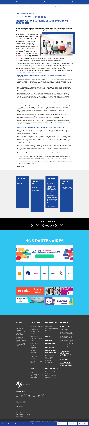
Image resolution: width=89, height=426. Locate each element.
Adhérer (48, 340)
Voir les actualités (44, 256)
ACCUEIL (31, 421)
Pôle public (33, 356)
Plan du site (65, 359)
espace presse (21, 402)
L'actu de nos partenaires (50, 351)
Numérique (33, 352)
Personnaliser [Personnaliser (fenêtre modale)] (83, 424)
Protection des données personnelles (66, 364)
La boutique (48, 360)
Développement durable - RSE (35, 329)
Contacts (49, 337)
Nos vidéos (50, 347)
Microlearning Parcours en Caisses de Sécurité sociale (66, 334)
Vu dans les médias (50, 377)
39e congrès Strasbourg (34, 376)
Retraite (32, 358)
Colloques (33, 372)
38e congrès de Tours (36, 374)
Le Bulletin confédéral (51, 328)
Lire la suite (22, 187)
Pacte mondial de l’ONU (21, 341)
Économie (33, 333)
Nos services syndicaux (49, 358)
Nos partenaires (49, 356)
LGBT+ (32, 354)
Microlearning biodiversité (64, 330)
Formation (33, 345)
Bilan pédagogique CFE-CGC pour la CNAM (21, 344)
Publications (51, 323)
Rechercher (50, 344)
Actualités (24, 7)
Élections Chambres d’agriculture (36, 336)
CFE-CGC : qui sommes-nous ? (20, 328)
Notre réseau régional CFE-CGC (22, 332)
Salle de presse (51, 368)
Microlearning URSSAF (66, 344)
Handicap (33, 347)
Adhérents (64, 323)
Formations (65, 326)
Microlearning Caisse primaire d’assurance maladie (66, 338)
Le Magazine (20, 412)
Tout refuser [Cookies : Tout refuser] (72, 424)
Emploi (32, 340)
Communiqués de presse (50, 372)
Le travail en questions (34, 349)
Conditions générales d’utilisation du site (65, 354)
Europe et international (34, 342)
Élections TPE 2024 (36, 338)
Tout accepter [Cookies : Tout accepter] (62, 424)
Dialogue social (34, 331)
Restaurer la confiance (37, 326)
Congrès (34, 368)
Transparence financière (20, 335)
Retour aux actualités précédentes (26, 13)
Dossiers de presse (50, 375)
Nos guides (48, 331)
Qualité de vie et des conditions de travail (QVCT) (36, 361)
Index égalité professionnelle (20, 338)
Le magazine (49, 326)
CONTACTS (37, 421)
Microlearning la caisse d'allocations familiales (66, 341)
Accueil (17, 7)
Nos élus (18, 330)
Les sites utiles (49, 363)
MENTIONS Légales (47, 421)
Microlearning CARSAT (66, 346)
